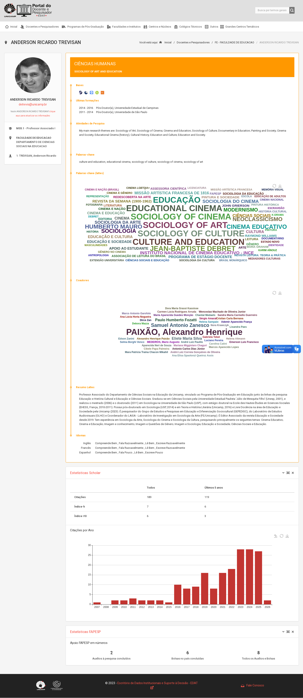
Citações (80, 497)
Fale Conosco (252, 685)
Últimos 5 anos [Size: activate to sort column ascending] (214, 487)
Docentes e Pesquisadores (39, 26)
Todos (151, 487)
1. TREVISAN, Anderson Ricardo (32, 155)
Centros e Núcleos (157, 26)
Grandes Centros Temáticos (239, 26)
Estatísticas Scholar (85, 473)
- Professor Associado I (32, 128)
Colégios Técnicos (188, 26)
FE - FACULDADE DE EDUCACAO (234, 42)
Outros (211, 26)
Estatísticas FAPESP (85, 632)
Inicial (11, 26)
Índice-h (79, 506)
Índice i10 (80, 516)
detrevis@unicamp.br (33, 104)
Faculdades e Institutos (124, 26)
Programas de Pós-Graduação (83, 26)
